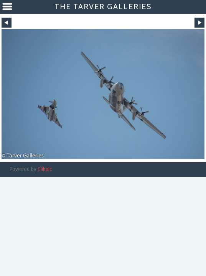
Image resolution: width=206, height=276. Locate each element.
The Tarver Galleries (103, 6)
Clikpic (45, 169)
